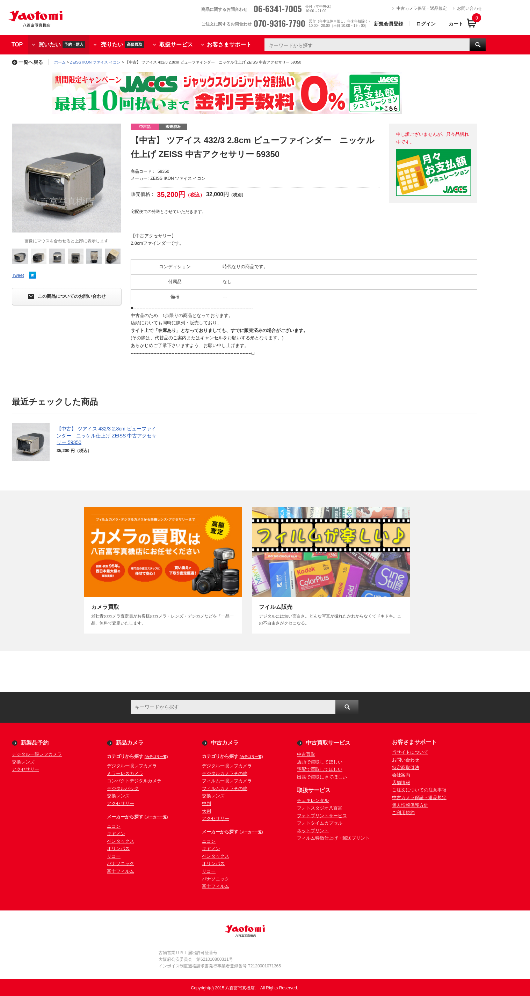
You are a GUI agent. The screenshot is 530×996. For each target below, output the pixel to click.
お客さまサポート (229, 44)
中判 (206, 803)
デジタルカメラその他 (224, 773)
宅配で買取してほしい (319, 769)
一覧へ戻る (27, 62)
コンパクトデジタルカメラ (134, 780)
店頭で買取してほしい (319, 762)
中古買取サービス (328, 743)
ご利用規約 (403, 812)
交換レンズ (23, 762)
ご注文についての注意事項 (419, 789)
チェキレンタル (313, 800)
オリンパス (118, 848)
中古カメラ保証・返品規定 (422, 8)
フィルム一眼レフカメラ (227, 780)
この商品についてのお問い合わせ (67, 297)
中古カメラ (225, 743)
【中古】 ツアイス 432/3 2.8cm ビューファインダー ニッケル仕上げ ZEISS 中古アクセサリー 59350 (107, 435)
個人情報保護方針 (410, 805)
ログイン (426, 24)
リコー (114, 856)
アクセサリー (25, 769)
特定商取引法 (405, 767)
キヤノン (116, 833)
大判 (206, 811)
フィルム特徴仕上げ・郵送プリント (333, 838)
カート (456, 24)
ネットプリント (313, 830)
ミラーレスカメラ (125, 773)
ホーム (60, 62)
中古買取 (306, 754)
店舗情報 (401, 782)
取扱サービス (176, 44)
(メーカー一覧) (156, 817)
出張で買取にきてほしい (322, 777)
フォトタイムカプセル (319, 823)
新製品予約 (35, 743)
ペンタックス (120, 841)
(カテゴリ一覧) (156, 757)
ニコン (114, 826)
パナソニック (120, 863)
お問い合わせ (469, 8)
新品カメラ (130, 743)
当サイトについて (410, 752)
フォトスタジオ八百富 (319, 808)
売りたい (122, 44)
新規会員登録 (388, 24)
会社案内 (401, 774)
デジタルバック (123, 788)
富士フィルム (120, 871)
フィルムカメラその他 (224, 788)
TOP (17, 44)
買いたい (61, 44)
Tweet (18, 275)
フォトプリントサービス (322, 815)
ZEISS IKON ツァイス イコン (95, 62)
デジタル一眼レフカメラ (37, 754)
